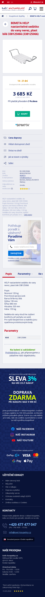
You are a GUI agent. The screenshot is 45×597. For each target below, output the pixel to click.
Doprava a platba (12, 490)
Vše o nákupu (10, 487)
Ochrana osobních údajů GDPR (18, 496)
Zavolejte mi (15, 253)
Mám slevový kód (12, 480)
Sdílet (10, 163)
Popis (8, 273)
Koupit (24, 114)
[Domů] (4, 2)
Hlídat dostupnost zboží (19, 144)
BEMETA (23, 175)
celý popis (28, 215)
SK (12, 2)
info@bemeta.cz (26, 178)
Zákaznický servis (12, 493)
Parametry (25, 273)
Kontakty (9, 499)
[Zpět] (5, 24)
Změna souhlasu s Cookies (16, 502)
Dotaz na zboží (14, 150)
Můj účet (9, 483)
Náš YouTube (25, 440)
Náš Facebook (25, 429)
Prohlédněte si (12, 352)
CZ (8, 2)
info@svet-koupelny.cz (20, 532)
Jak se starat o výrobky (18, 156)
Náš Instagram (25, 434)
